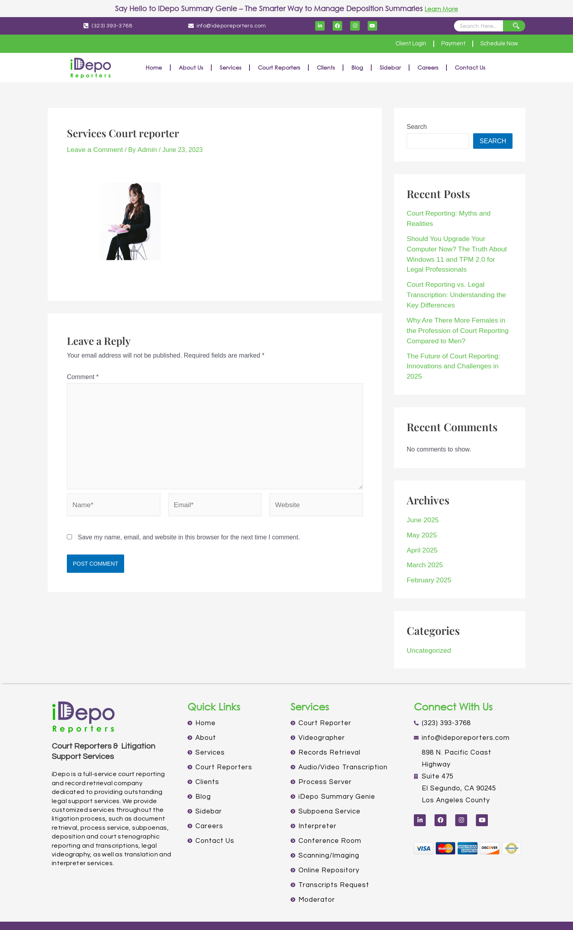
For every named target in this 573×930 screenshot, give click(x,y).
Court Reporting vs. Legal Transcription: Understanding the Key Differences (459, 270)
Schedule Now (496, 44)
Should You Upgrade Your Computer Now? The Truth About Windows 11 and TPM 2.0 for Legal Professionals (458, 237)
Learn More (441, 8)
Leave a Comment (93, 149)
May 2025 (421, 494)
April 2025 (421, 508)
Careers (427, 67)
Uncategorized (427, 606)
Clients (326, 67)
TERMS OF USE (314, 913)
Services (230, 67)
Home (154, 67)
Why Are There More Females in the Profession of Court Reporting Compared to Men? (458, 304)
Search (417, 126)
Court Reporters (279, 67)
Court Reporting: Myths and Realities (459, 213)
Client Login (398, 44)
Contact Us (470, 67)
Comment (83, 376)
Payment (445, 44)
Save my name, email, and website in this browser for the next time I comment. (189, 535)
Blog (357, 67)
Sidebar (390, 67)
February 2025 (427, 537)
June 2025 (422, 480)
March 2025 (423, 522)
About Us (191, 67)
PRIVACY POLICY (261, 913)
